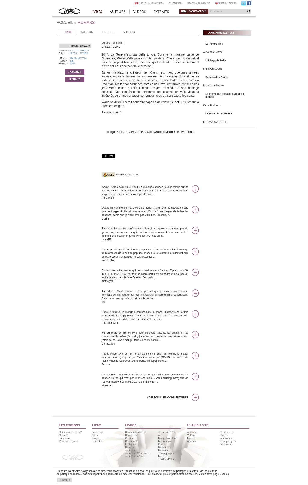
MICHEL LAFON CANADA (151, 3)
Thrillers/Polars (166, 459)
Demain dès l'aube (216, 77)
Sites (95, 435)
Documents (131, 441)
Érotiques (130, 444)
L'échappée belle (215, 60)
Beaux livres (132, 435)
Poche (162, 444)
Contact (63, 435)
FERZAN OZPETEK (214, 122)
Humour (129, 447)
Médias (191, 438)
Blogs (95, 438)
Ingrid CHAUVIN (212, 68)
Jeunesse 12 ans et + (137, 453)
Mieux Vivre (165, 441)
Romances (164, 447)
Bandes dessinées (135, 432)
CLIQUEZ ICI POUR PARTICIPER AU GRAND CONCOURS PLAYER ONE (150, 132)
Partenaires (226, 432)
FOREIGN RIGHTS (227, 3)
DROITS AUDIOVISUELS (198, 3)
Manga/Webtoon (167, 438)
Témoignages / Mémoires (166, 455)
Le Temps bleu (214, 43)
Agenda (191, 441)
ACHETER (74, 71)
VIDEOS (129, 32)
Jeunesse (97, 432)
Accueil (69, 11)
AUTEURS (118, 11)
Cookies (224, 474)
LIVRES (96, 11)
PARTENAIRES (175, 3)
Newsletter (197, 11)
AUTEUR (87, 32)
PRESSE (108, 32)
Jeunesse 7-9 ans (135, 456)
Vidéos (191, 435)
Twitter (243, 4)
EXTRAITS (161, 11)
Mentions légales (68, 441)
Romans (163, 450)
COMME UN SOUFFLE (218, 113)
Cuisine (129, 438)
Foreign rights (228, 441)
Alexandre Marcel (213, 52)
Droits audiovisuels (227, 437)
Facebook (249, 4)
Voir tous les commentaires (167, 397)
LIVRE (67, 32)
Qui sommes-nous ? (70, 432)
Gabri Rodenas (212, 105)
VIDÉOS (139, 11)
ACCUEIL (65, 22)
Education (97, 441)
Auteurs (191, 432)
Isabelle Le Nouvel (213, 85)
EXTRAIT (74, 79)
